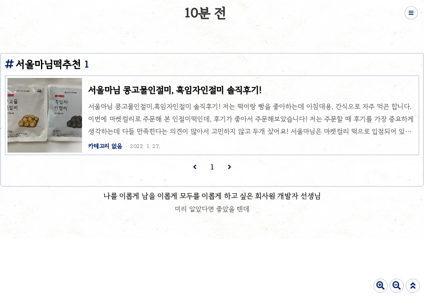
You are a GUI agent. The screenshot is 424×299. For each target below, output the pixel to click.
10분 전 (204, 13)
